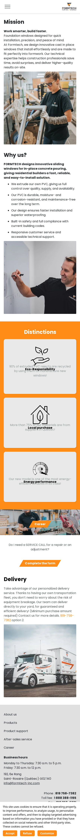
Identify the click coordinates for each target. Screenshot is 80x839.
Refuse (27, 833)
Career (9, 747)
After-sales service (18, 739)
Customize (47, 833)
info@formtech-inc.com (22, 783)
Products (10, 723)
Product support (16, 731)
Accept (10, 833)
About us (10, 714)
